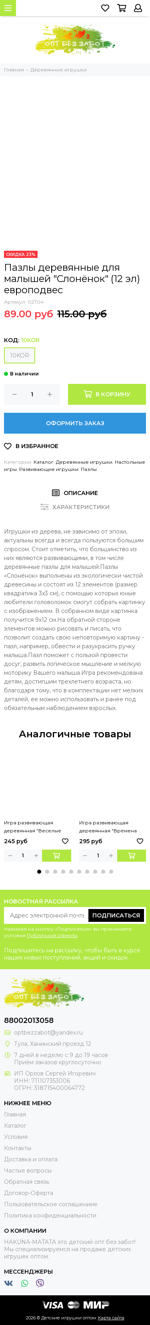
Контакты (17, 1148)
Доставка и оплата (31, 1159)
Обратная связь (26, 1181)
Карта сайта (111, 1318)
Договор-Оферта (28, 1193)
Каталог (44, 462)
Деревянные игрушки (84, 462)
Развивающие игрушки (48, 469)
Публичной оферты (52, 935)
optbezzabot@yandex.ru (48, 1032)
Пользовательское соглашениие (51, 1204)
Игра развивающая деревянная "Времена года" (108, 827)
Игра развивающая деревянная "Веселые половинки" (32, 827)
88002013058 (29, 1020)
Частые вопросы (28, 1170)
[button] (39, 872)
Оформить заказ (75, 423)
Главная (15, 1114)
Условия (16, 1136)
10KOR (19, 355)
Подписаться (116, 915)
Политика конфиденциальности (50, 1215)
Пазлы (89, 469)
